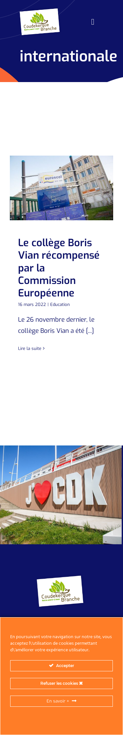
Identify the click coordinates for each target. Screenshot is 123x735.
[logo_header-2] (41, 10)
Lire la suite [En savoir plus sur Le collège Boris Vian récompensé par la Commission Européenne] (29, 348)
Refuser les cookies (61, 683)
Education (60, 304)
